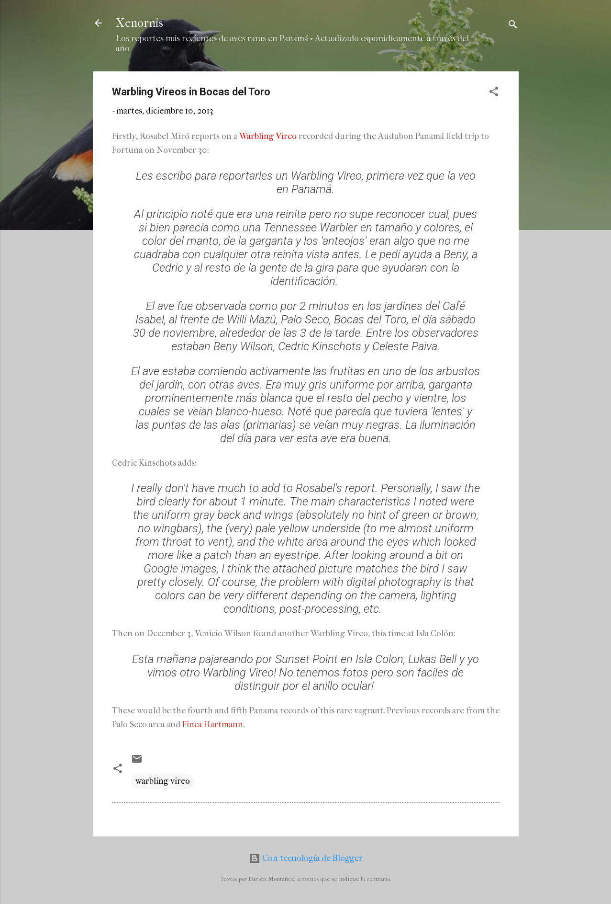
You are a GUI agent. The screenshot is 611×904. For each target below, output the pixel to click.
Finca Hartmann (212, 725)
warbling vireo (162, 781)
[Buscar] (513, 26)
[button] (494, 93)
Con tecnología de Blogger (306, 858)
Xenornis (139, 23)
